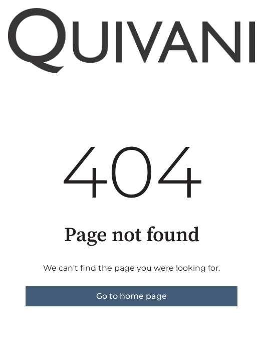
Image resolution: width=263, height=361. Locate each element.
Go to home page (131, 296)
